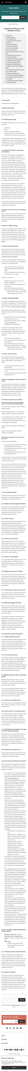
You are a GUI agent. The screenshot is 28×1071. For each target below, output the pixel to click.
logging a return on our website (10, 256)
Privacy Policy (6, 1063)
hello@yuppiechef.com (17, 936)
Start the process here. (13, 778)
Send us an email (15, 1005)
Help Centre (13, 24)
